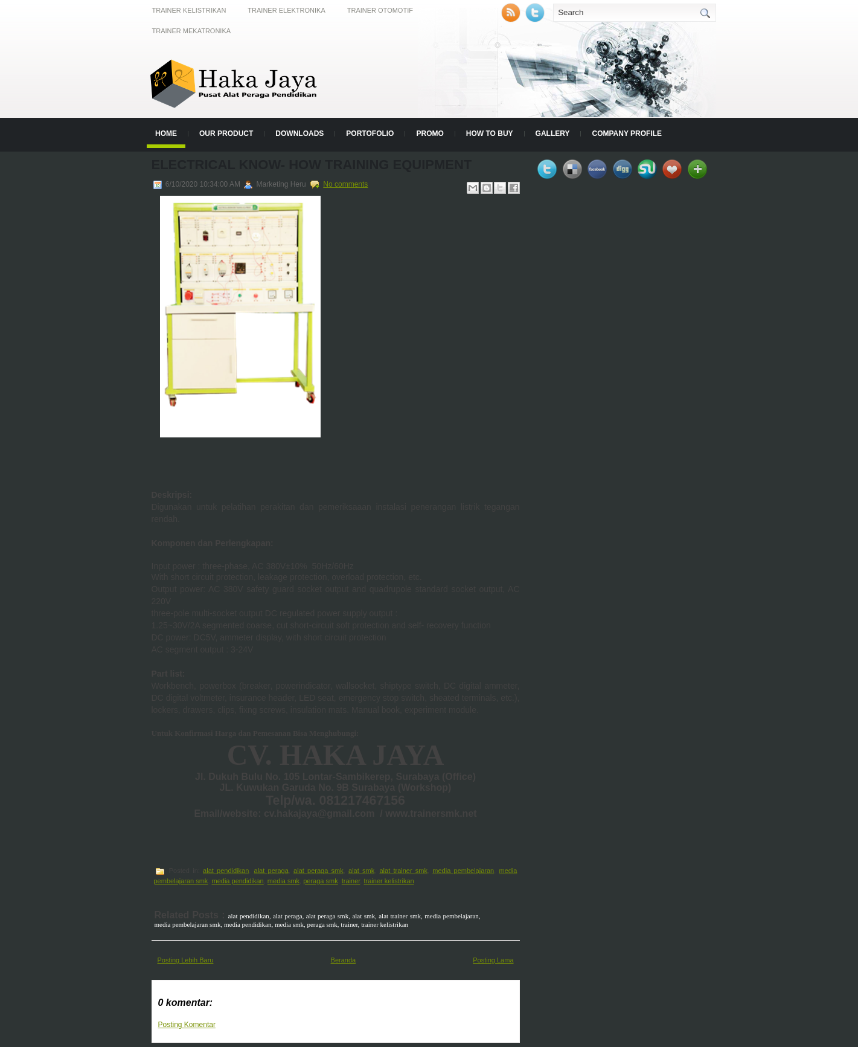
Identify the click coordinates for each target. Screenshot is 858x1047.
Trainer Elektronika (286, 10)
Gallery (553, 133)
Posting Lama (493, 960)
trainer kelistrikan (388, 880)
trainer (351, 880)
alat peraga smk (318, 870)
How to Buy (489, 133)
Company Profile (627, 133)
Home (166, 133)
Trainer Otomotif (380, 10)
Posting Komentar (187, 1024)
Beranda (343, 960)
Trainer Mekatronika (191, 30)
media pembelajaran (463, 870)
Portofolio (370, 133)
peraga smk (320, 880)
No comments (345, 184)
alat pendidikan (226, 870)
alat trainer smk (403, 870)
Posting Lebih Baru (186, 960)
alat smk (361, 870)
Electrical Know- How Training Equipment (312, 164)
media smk (283, 880)
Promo (429, 133)
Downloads (299, 133)
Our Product (226, 133)
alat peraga (271, 870)
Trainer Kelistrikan (189, 10)
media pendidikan (238, 880)
